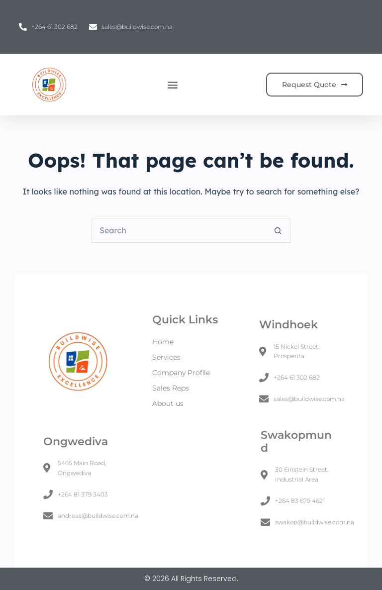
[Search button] (278, 230)
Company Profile (181, 372)
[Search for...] (179, 230)
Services (166, 357)
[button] (172, 85)
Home (163, 341)
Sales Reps (170, 388)
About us (168, 403)
